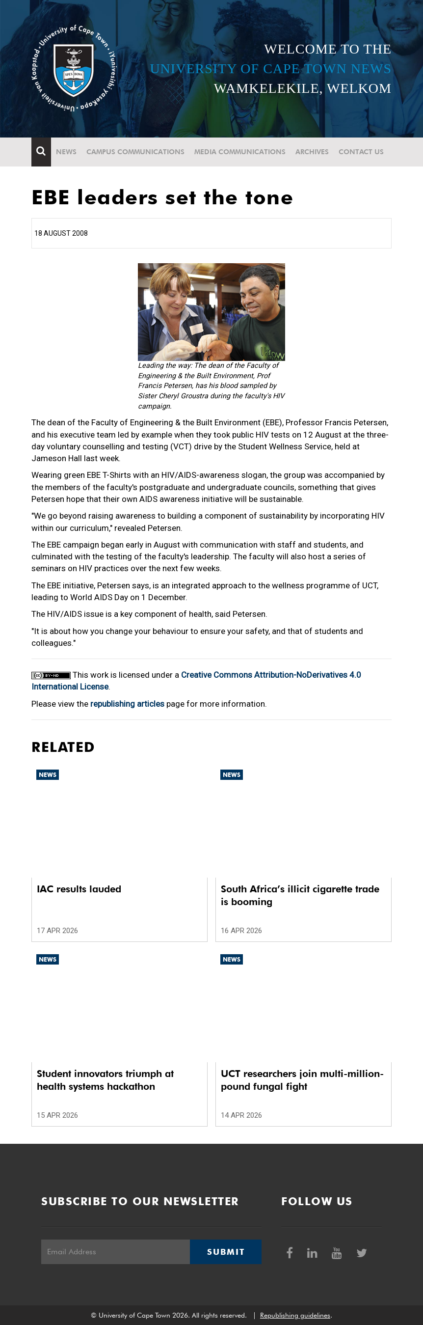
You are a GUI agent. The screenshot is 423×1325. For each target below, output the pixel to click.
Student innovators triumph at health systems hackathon (105, 1080)
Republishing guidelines (295, 1315)
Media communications (240, 152)
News (66, 152)
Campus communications (135, 152)
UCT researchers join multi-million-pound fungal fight (302, 1080)
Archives (312, 152)
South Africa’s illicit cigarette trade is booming (300, 895)
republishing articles (127, 704)
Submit (225, 1252)
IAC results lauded (79, 889)
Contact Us (361, 152)
